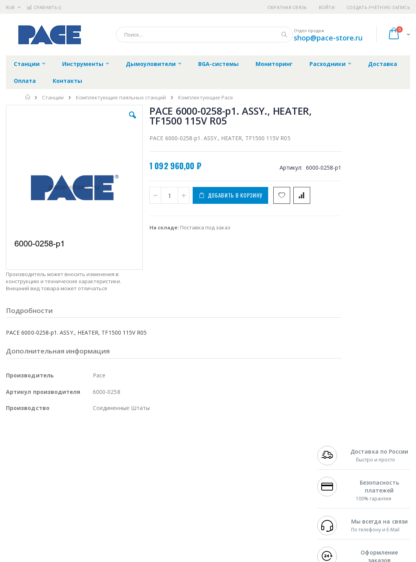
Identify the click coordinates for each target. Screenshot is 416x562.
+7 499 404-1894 (336, 447)
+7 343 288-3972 (336, 463)
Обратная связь (287, 7)
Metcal (66, 455)
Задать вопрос (163, 501)
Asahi (91, 478)
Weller (88, 447)
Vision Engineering (28, 493)
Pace (68, 447)
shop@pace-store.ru (328, 37)
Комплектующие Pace (205, 97)
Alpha (47, 478)
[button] (119, 121)
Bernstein (17, 524)
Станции (53, 97)
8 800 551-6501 (338, 470)
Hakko (13, 447)
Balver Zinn (19, 478)
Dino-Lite (67, 493)
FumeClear (37, 455)
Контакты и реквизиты (263, 451)
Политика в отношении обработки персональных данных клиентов (188, 482)
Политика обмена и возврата (182, 463)
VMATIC (99, 509)
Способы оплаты (269, 485)
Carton (94, 493)
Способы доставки (271, 470)
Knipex (45, 524)
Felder (69, 478)
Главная (28, 97)
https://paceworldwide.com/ (158, 556)
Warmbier (43, 509)
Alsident (113, 447)
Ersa (34, 447)
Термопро (93, 455)
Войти (327, 7)
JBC (50, 447)
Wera (67, 524)
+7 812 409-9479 (336, 455)
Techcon (73, 509)
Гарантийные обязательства (181, 447)
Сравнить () (43, 7)
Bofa (11, 455)
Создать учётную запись (378, 7)
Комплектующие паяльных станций (121, 97)
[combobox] (204, 34)
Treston (15, 509)
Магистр (16, 463)
